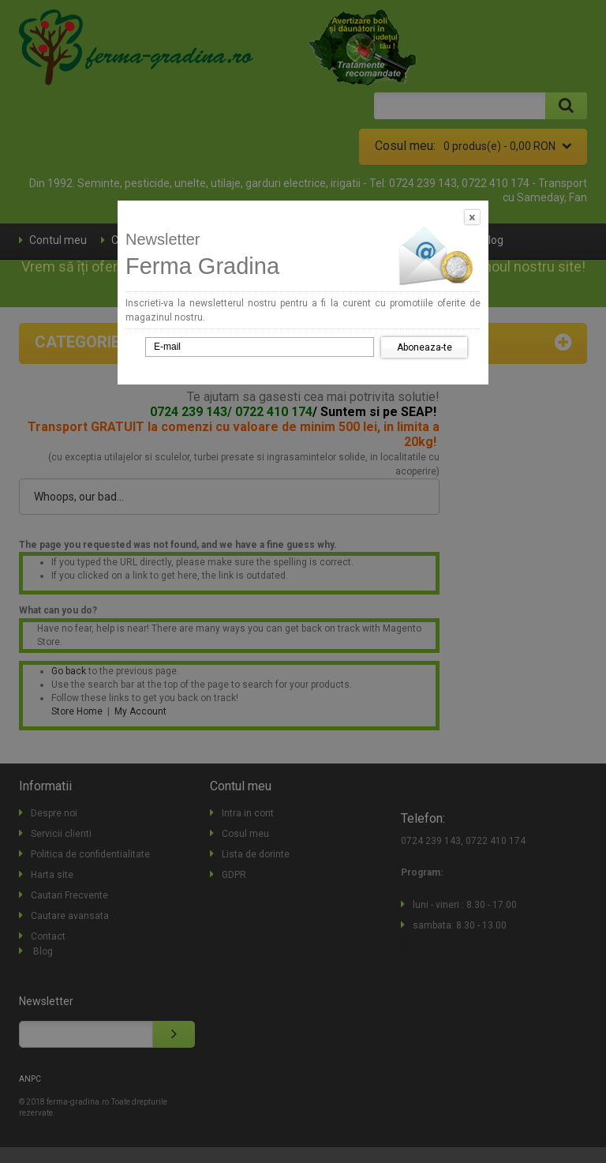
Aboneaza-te (424, 347)
